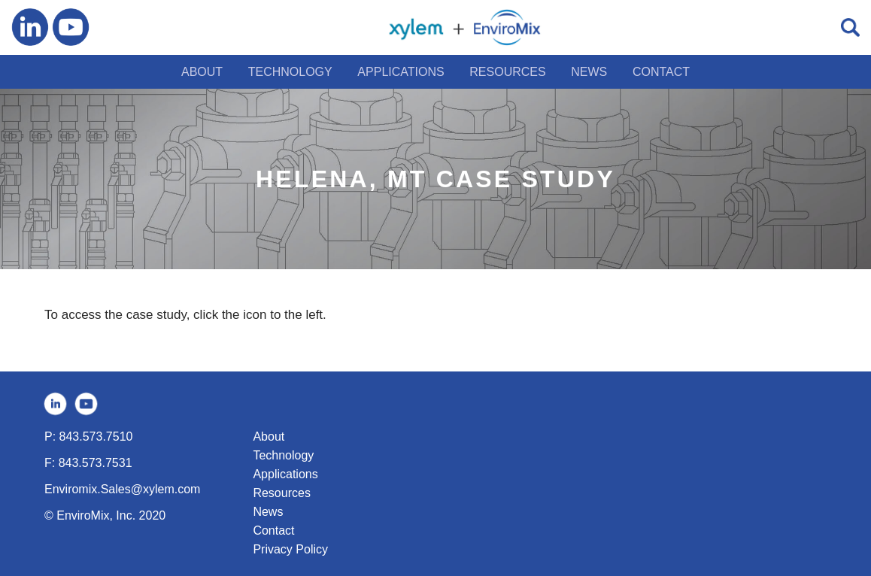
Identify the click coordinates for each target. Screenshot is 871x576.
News (268, 511)
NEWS (589, 71)
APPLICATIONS (400, 71)
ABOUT (202, 71)
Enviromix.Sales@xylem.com (122, 489)
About (268, 436)
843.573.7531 (95, 462)
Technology (283, 455)
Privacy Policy (290, 549)
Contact (273, 530)
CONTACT (661, 71)
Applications (285, 474)
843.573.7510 (96, 436)
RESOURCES (507, 71)
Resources (281, 493)
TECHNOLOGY (290, 71)
